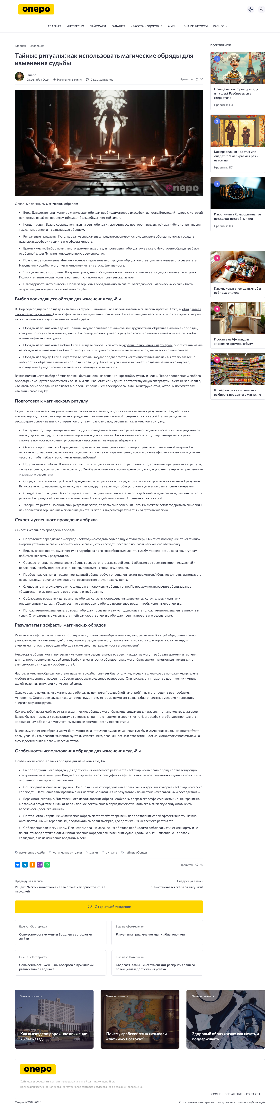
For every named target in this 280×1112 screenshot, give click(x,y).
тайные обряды (136, 852)
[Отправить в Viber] (40, 865)
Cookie (216, 1094)
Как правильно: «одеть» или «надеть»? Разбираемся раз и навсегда (236, 156)
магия (93, 852)
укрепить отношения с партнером (147, 345)
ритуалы (112, 852)
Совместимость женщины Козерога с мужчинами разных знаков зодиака (56, 967)
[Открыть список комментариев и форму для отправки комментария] (109, 906)
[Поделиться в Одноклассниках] (32, 865)
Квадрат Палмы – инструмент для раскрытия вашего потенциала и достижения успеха (155, 967)
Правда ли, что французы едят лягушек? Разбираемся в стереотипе (237, 93)
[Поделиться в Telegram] (25, 865)
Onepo (32, 75)
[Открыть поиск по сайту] (261, 9)
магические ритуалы (67, 852)
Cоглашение (233, 1094)
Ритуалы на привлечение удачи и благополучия (151, 934)
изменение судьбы (32, 852)
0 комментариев (102, 79)
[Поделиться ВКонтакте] (18, 865)
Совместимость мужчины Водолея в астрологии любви (55, 936)
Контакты (253, 1094)
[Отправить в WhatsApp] (47, 865)
